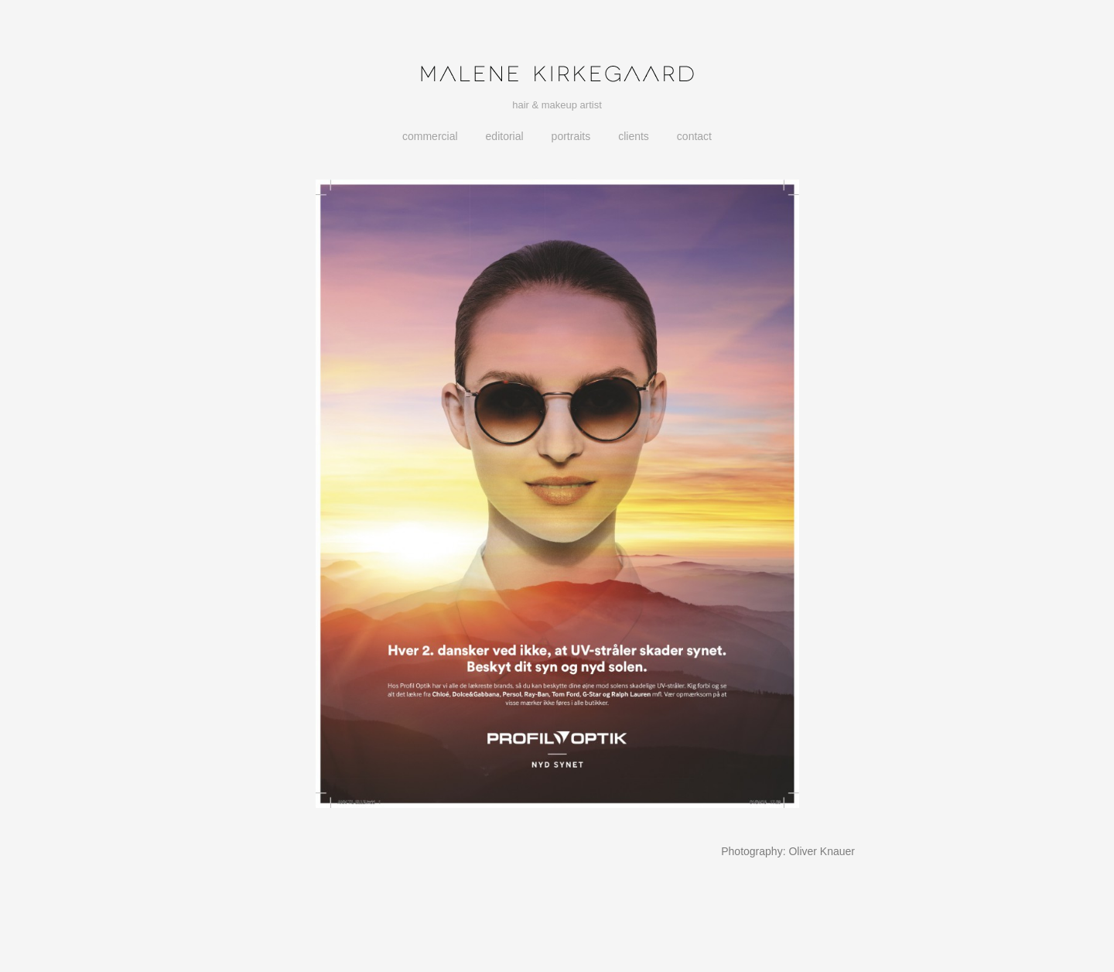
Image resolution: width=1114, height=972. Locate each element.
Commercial (430, 136)
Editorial (505, 136)
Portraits (571, 136)
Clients (633, 136)
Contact (694, 136)
